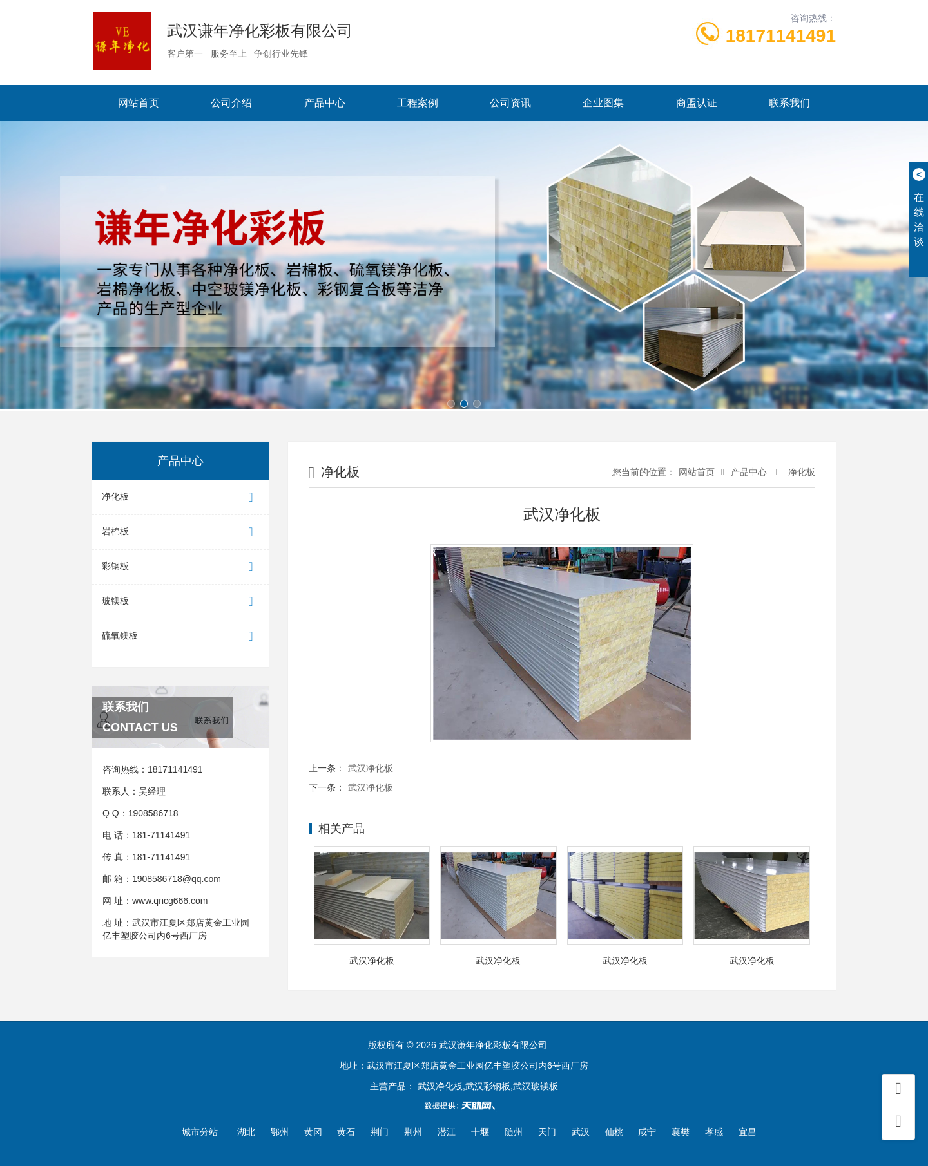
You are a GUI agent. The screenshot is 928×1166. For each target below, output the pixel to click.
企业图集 (603, 102)
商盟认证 (696, 102)
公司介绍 (231, 102)
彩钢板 (180, 566)
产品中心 (324, 102)
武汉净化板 (370, 768)
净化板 (180, 497)
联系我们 (789, 102)
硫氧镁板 (180, 636)
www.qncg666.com (170, 901)
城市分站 (200, 1132)
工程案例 (417, 102)
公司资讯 (510, 102)
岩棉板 (180, 532)
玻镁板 (180, 601)
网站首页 (138, 102)
